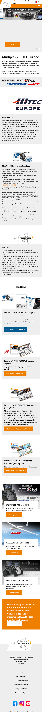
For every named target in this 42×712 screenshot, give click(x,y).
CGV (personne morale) (21, 680)
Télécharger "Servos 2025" (15, 373)
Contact (21, 672)
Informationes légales (21, 693)
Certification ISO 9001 (10, 185)
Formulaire (14, 553)
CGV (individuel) (21, 676)
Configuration (14, 515)
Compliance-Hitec (21, 689)
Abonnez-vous (15, 624)
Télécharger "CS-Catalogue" (16, 329)
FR (36, 2)
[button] (37, 49)
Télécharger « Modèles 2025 (16, 470)
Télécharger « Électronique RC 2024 (18, 429)
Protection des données (21, 684)
